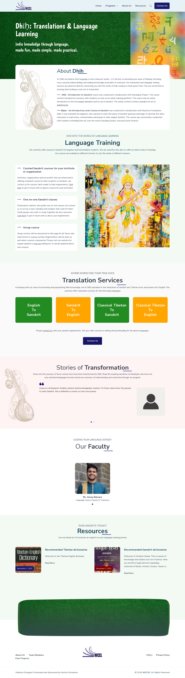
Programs (112, 6)
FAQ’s (149, 655)
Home (98, 5)
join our (37, 256)
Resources (140, 5)
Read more (50, 563)
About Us (126, 5)
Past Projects (22, 658)
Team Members (36, 655)
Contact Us (162, 5)
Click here (21, 227)
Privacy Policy (163, 655)
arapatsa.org (92, 105)
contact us (47, 332)
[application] (116, 6)
